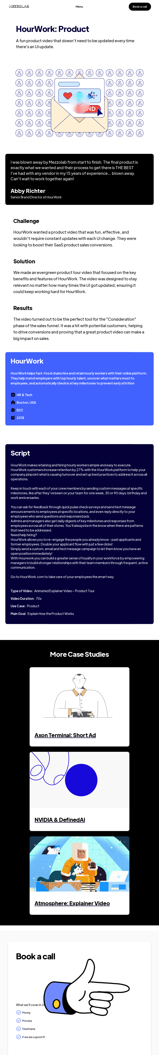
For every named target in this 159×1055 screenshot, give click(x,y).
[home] (19, 6)
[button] (79, 7)
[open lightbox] (79, 103)
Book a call (140, 6)
